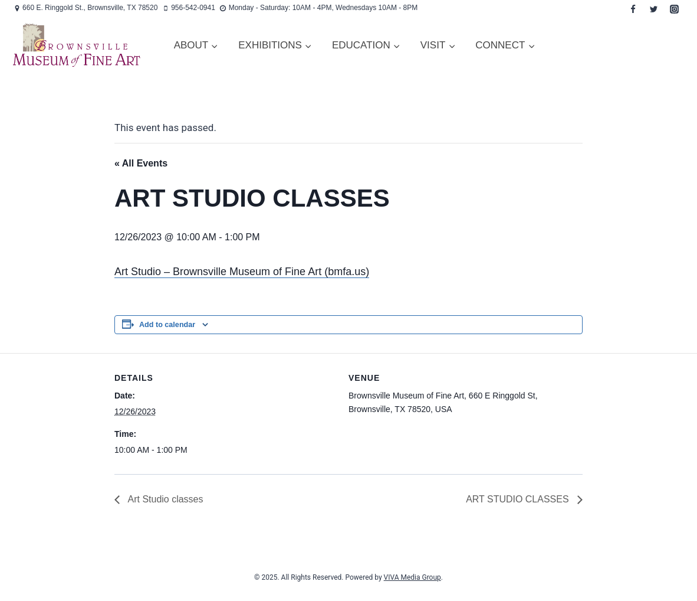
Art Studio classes (164, 499)
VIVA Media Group (412, 577)
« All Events (140, 163)
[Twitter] (653, 9)
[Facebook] (633, 9)
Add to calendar (167, 325)
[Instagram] (674, 9)
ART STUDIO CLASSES (518, 499)
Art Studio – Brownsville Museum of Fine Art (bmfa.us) (241, 271)
